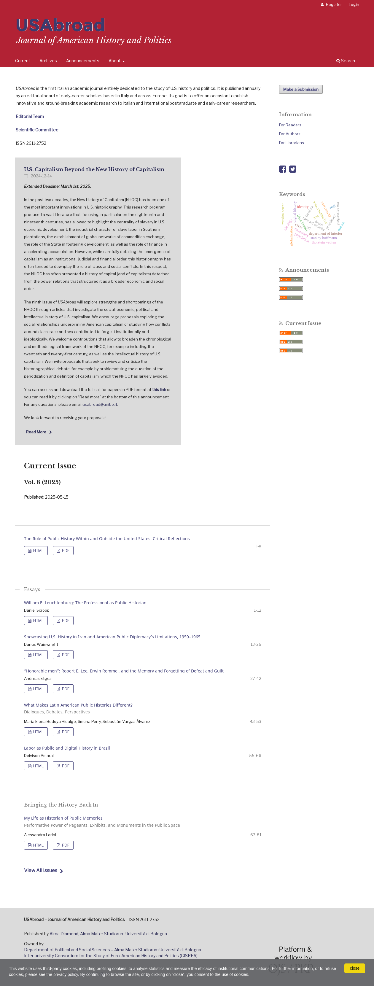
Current (22, 60)
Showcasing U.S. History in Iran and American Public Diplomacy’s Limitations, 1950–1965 (112, 637)
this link (159, 389)
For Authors (289, 133)
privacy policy (65, 974)
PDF (65, 550)
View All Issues (40, 870)
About (115, 60)
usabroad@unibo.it (99, 404)
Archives (48, 60)
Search (345, 60)
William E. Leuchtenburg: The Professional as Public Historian (85, 602)
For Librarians (291, 142)
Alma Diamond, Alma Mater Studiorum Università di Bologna (108, 933)
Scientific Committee (37, 129)
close (355, 968)
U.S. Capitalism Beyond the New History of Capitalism (94, 169)
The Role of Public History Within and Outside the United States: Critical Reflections (107, 538)
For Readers (290, 125)
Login (354, 4)
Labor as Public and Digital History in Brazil (67, 748)
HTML (38, 550)
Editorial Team (30, 116)
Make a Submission (301, 89)
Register (333, 4)
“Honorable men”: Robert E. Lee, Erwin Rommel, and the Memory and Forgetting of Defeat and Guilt (124, 671)
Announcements (82, 60)
